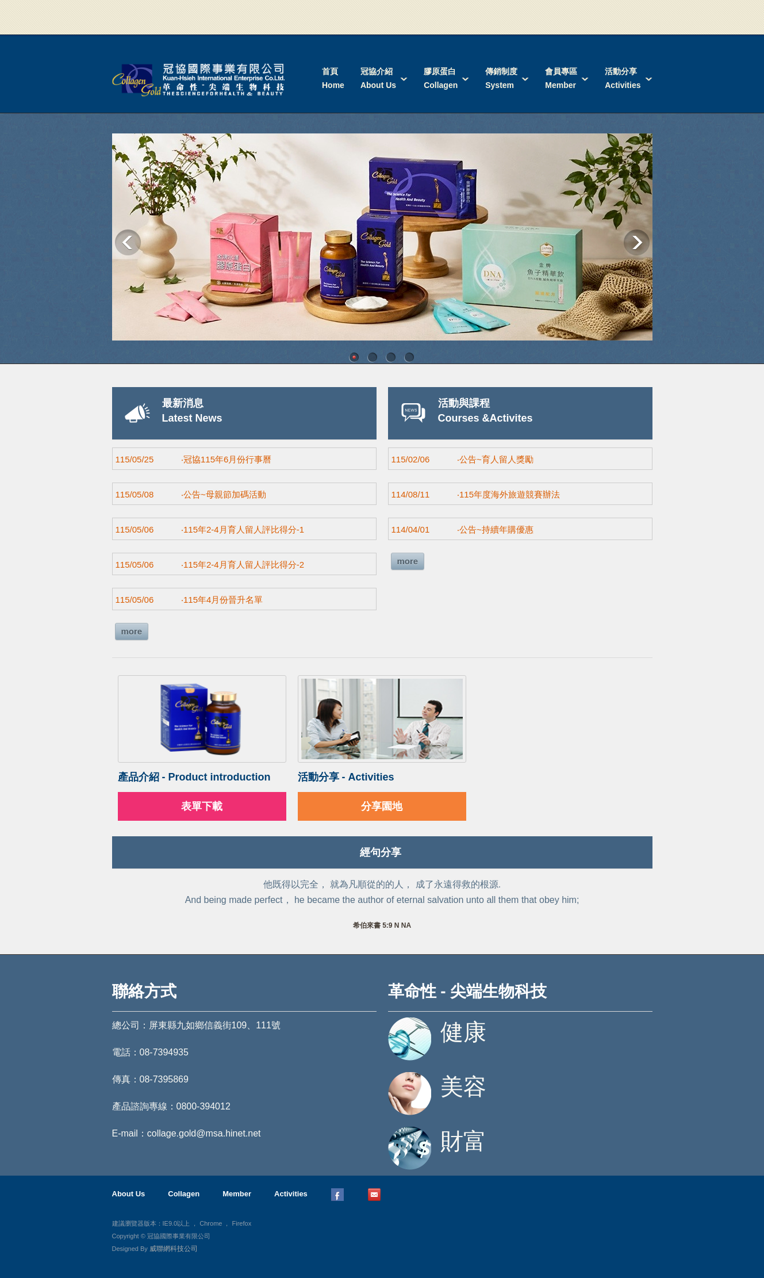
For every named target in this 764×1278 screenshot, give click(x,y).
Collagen (183, 1193)
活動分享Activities (622, 78)
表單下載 (201, 806)
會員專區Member (561, 78)
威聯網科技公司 (173, 1249)
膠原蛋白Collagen (441, 78)
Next (637, 242)
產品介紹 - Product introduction (194, 777)
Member (236, 1193)
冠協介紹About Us (378, 78)
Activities (291, 1193)
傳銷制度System (501, 78)
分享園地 (381, 806)
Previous (128, 242)
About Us (128, 1193)
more (132, 631)
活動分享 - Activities (346, 777)
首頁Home (333, 78)
